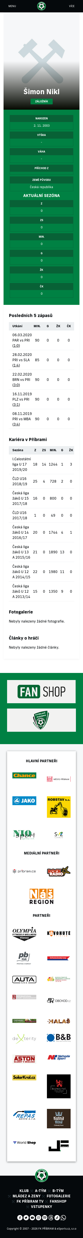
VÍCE (72, 6)
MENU (12, 6)
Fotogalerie (59, 1196)
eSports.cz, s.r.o (66, 1228)
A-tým (40, 1190)
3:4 (16, 424)
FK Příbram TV (30, 1201)
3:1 (16, 404)
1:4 (16, 365)
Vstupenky (41, 1206)
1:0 (16, 345)
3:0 (16, 385)
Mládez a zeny (27, 1196)
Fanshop (58, 1201)
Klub (24, 1190)
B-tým (58, 1190)
